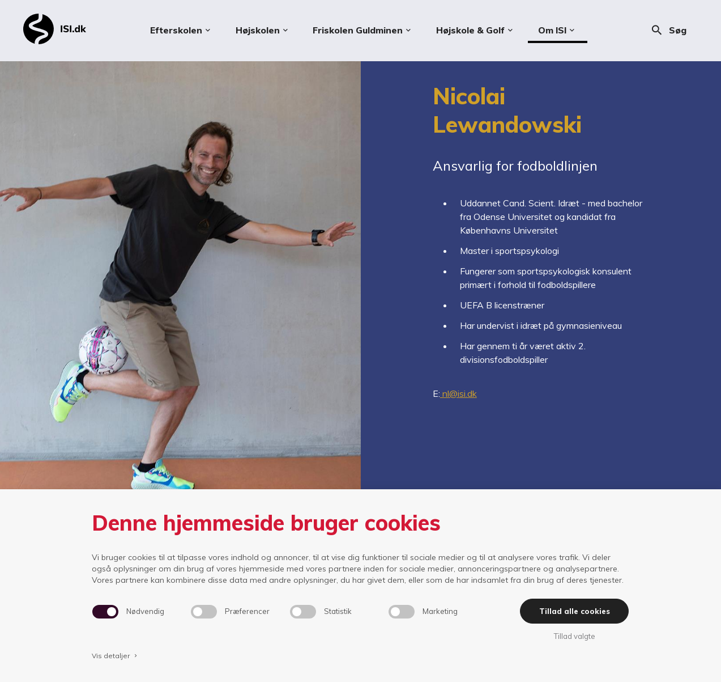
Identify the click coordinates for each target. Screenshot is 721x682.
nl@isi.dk (458, 393)
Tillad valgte (574, 636)
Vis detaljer (115, 655)
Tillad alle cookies (574, 611)
